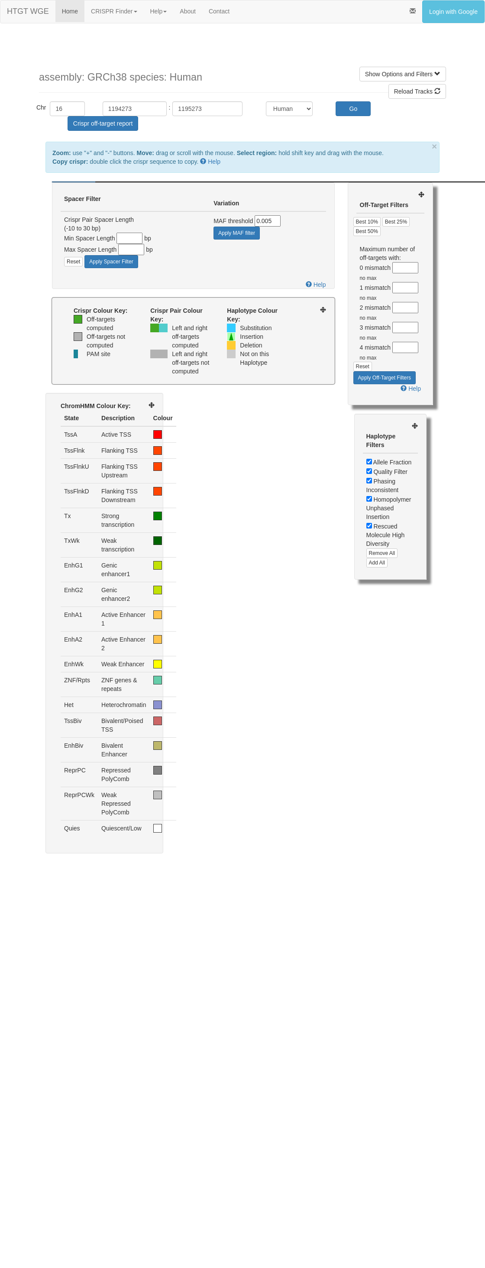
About (188, 11)
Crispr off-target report (103, 123)
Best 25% (396, 222)
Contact (219, 11)
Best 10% (367, 222)
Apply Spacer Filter (111, 262)
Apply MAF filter (236, 233)
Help (158, 11)
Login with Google (453, 11)
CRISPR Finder (114, 11)
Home (70, 11)
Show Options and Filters (402, 74)
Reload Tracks (417, 91)
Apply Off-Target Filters (384, 378)
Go (353, 108)
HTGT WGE (28, 11)
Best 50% (367, 231)
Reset (73, 262)
